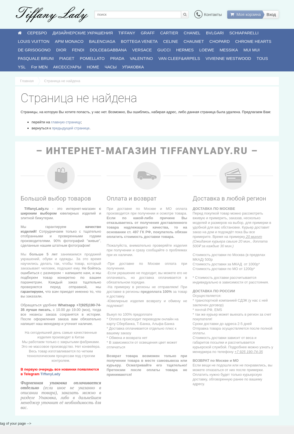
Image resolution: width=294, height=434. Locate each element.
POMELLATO (92, 58)
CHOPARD (219, 41)
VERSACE (142, 50)
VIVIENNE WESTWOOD (228, 58)
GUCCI (164, 50)
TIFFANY (126, 32)
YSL (22, 67)
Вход (271, 14)
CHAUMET (194, 41)
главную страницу (66, 122)
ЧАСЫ (111, 67)
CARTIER (169, 32)
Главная (27, 81)
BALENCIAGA (102, 41)
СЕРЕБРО (37, 32)
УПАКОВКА (133, 67)
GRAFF (148, 32)
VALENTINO (141, 58)
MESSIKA (229, 50)
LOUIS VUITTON (33, 41)
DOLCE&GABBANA (108, 50)
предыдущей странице (71, 128)
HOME (93, 67)
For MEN (39, 67)
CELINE (170, 41)
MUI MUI (251, 50)
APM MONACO (69, 41)
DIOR (61, 50)
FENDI (78, 50)
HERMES (185, 50)
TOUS (262, 58)
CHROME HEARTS (253, 41)
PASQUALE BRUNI (36, 58)
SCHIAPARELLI (244, 32)
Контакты (208, 14)
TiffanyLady (50, 374)
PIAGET (66, 58)
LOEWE (206, 50)
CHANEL (192, 32)
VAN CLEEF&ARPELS (179, 58)
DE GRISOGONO (34, 50)
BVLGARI (215, 32)
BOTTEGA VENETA (139, 41)
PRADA (117, 58)
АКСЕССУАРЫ (67, 67)
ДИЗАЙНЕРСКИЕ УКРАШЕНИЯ (82, 32)
